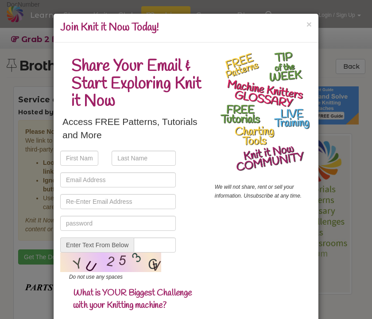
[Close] (309, 24)
